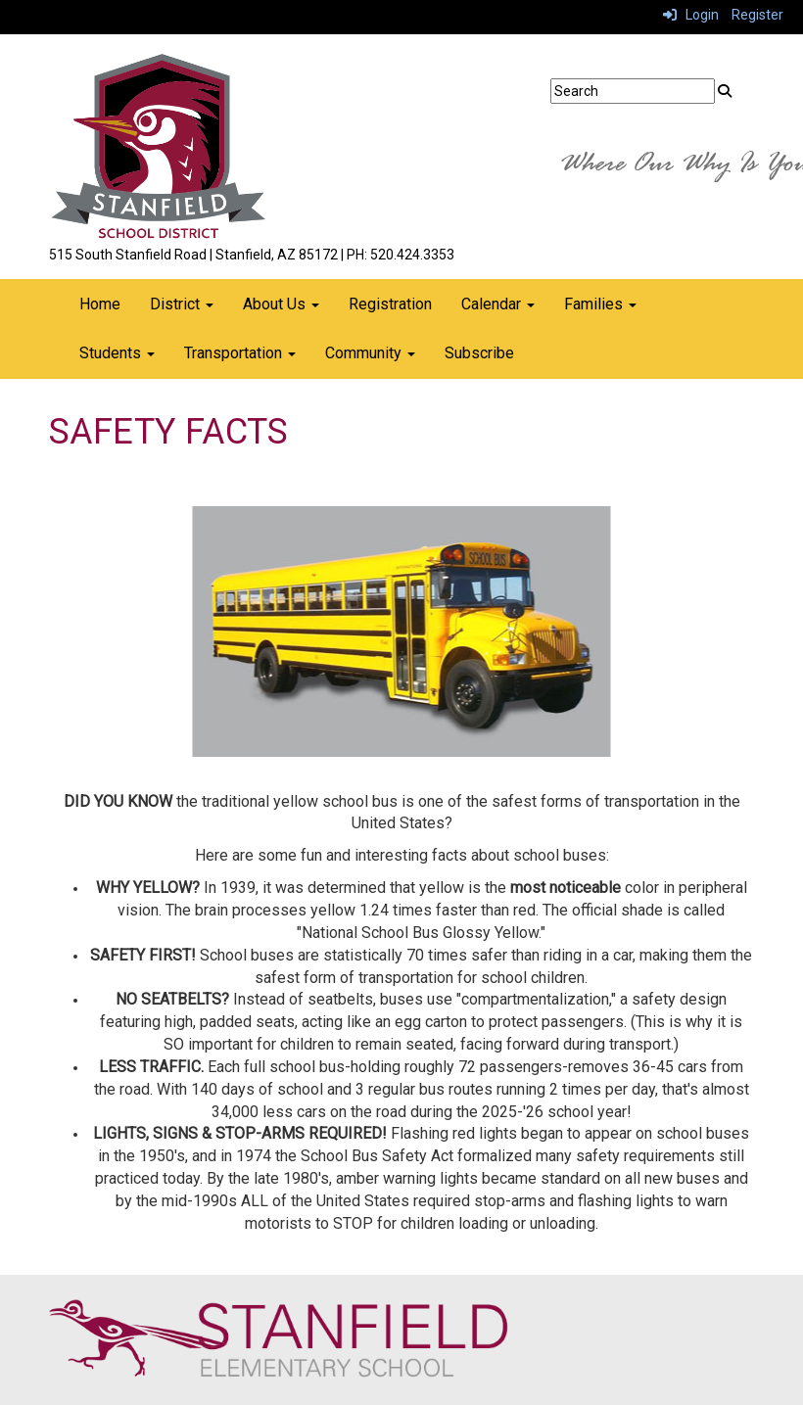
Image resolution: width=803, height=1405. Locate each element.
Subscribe (479, 353)
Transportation (240, 353)
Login (691, 15)
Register (757, 15)
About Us (281, 304)
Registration (390, 304)
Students (117, 353)
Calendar (498, 304)
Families (600, 304)
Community (370, 353)
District (181, 304)
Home (99, 304)
